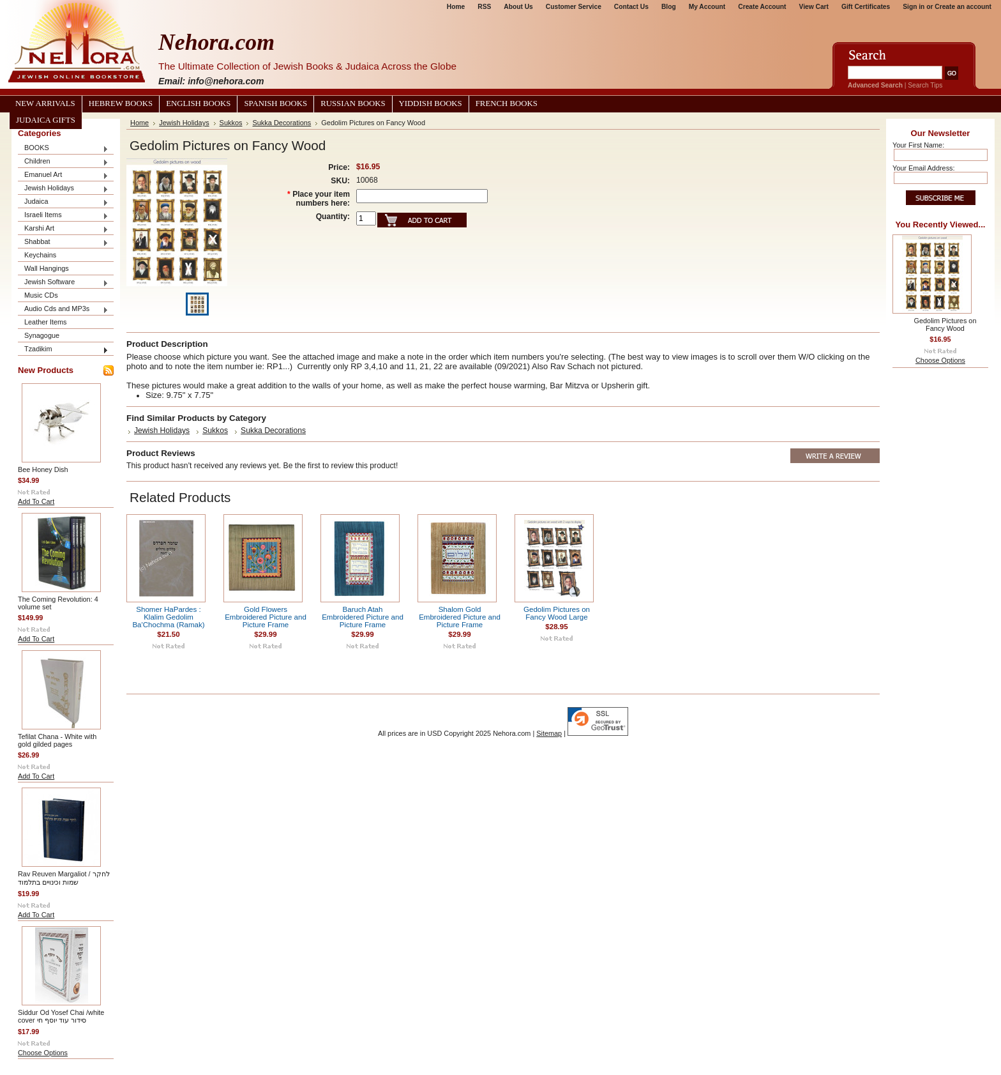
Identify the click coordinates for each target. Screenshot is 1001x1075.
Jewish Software (63, 282)
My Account (707, 6)
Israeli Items (63, 215)
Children (63, 162)
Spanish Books (275, 103)
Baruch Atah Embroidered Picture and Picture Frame (362, 617)
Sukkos (231, 122)
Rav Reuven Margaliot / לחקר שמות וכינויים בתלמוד (64, 878)
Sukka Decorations (281, 122)
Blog (668, 6)
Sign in (913, 6)
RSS (484, 6)
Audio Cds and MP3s (63, 309)
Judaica (63, 202)
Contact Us (631, 6)
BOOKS (63, 148)
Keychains (40, 255)
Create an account (963, 6)
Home (456, 6)
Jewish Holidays (63, 189)
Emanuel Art (63, 175)
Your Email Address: (923, 168)
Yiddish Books (430, 103)
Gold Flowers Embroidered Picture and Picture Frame (265, 617)
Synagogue (41, 335)
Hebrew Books (121, 103)
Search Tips (925, 85)
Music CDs (41, 295)
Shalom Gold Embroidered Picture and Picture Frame (459, 617)
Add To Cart (36, 501)
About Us (518, 6)
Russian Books (352, 103)
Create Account (762, 6)
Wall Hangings (46, 268)
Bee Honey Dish (43, 469)
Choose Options (43, 1052)
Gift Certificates (865, 6)
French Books (507, 103)
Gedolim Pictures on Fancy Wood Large (556, 613)
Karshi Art (63, 229)
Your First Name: (918, 145)
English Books (198, 103)
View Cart (814, 6)
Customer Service (573, 6)
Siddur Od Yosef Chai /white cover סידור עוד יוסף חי (61, 1016)
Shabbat (63, 242)
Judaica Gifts (45, 120)
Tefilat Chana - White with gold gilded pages (57, 740)
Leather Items (45, 322)
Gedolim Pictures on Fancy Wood (945, 324)
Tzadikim (63, 350)
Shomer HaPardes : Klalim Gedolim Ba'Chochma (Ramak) (168, 617)
